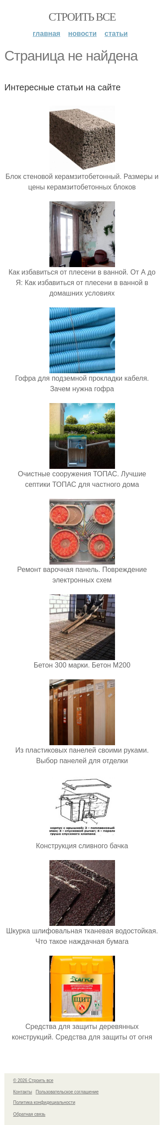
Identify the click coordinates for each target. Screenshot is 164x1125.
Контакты (22, 1091)
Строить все (82, 17)
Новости (82, 33)
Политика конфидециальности (44, 1102)
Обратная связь (29, 1114)
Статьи (116, 33)
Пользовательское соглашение (67, 1091)
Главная (46, 33)
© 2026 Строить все (33, 1080)
